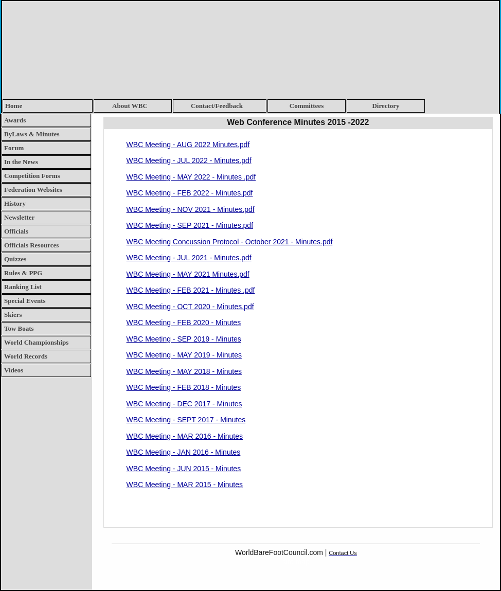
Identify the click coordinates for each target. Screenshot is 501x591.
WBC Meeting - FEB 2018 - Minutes (184, 387)
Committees (307, 106)
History (15, 203)
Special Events (25, 301)
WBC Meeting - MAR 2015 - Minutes (185, 484)
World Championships (36, 342)
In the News (21, 162)
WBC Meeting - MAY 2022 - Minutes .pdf (191, 177)
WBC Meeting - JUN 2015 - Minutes (184, 468)
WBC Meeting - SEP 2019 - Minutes (184, 339)
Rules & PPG (23, 273)
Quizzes (15, 259)
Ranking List (23, 287)
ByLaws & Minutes (32, 134)
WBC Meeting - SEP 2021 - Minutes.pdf (190, 225)
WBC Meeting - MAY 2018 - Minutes (184, 371)
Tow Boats (19, 328)
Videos (13, 370)
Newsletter (19, 217)
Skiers (13, 314)
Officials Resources (31, 245)
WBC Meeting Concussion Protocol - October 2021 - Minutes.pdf (230, 242)
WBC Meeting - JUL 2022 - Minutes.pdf (189, 160)
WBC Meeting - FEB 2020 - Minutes (184, 322)
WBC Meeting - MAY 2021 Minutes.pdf (188, 274)
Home (13, 106)
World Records (25, 356)
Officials (16, 231)
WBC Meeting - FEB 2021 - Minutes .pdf (191, 290)
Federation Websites (33, 189)
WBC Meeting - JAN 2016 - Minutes (184, 452)
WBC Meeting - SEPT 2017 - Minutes (186, 420)
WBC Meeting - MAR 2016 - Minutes (185, 436)
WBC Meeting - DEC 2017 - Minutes (184, 404)
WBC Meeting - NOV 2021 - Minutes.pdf (191, 209)
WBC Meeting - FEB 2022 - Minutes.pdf (190, 193)
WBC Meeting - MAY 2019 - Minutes (184, 355)
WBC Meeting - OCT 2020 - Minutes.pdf (190, 306)
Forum (14, 148)
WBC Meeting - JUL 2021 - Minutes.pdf (189, 258)
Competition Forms (32, 176)
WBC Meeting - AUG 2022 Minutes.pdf (188, 144)
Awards (15, 120)
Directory (385, 106)
